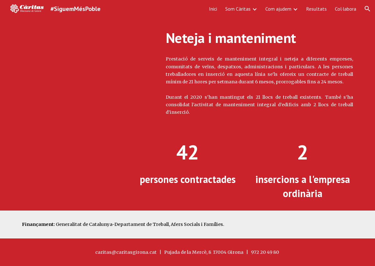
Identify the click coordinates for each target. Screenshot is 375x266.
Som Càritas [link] (238, 9)
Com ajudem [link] (278, 9)
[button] (367, 8)
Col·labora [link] (345, 9)
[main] (259, 38)
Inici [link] (213, 9)
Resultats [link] (316, 9)
